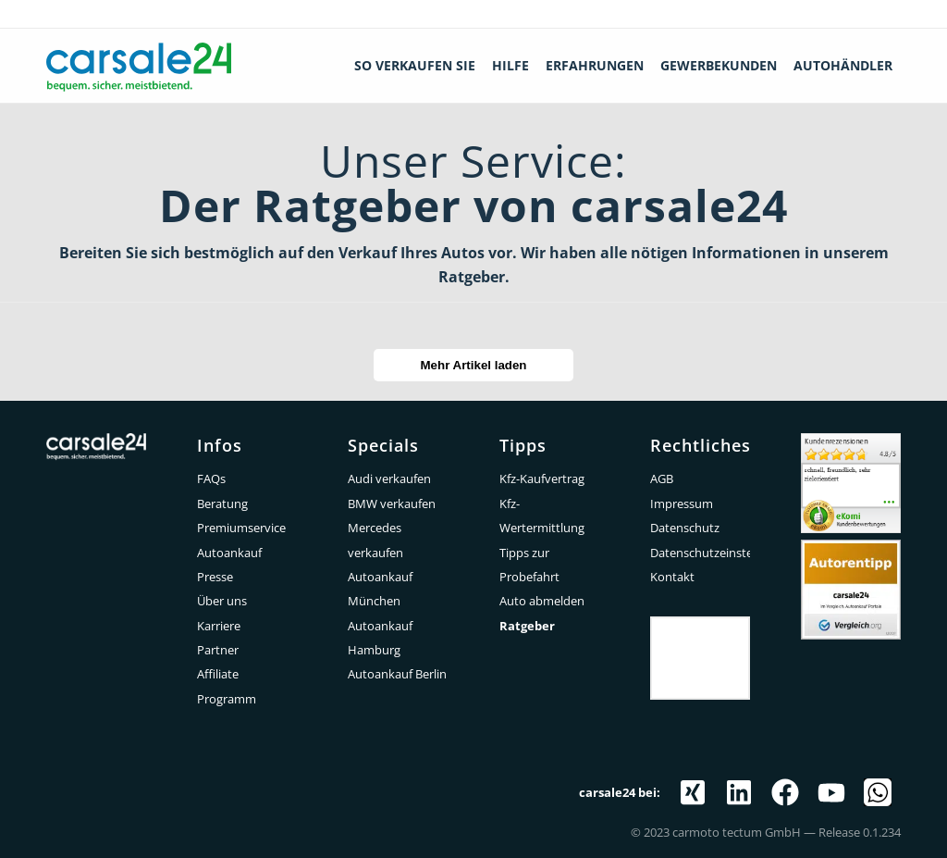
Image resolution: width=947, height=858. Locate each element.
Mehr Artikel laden (473, 365)
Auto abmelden (541, 600)
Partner (218, 649)
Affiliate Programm (226, 685)
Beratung (222, 503)
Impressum (681, 503)
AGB (661, 478)
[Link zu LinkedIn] (739, 792)
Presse (215, 576)
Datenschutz (684, 527)
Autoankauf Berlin (397, 673)
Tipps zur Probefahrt (529, 564)
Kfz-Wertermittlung (541, 515)
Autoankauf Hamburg (380, 637)
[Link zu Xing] (693, 792)
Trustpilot (700, 630)
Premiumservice (241, 527)
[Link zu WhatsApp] (878, 792)
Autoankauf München (380, 588)
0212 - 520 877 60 (878, 14)
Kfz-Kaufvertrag (541, 478)
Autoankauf (229, 552)
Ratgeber (527, 625)
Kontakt (672, 576)
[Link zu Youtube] (831, 792)
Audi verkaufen (389, 478)
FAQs (211, 478)
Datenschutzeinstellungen (700, 552)
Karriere (218, 625)
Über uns (222, 600)
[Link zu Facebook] (785, 792)
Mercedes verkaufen (375, 539)
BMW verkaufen (392, 503)
